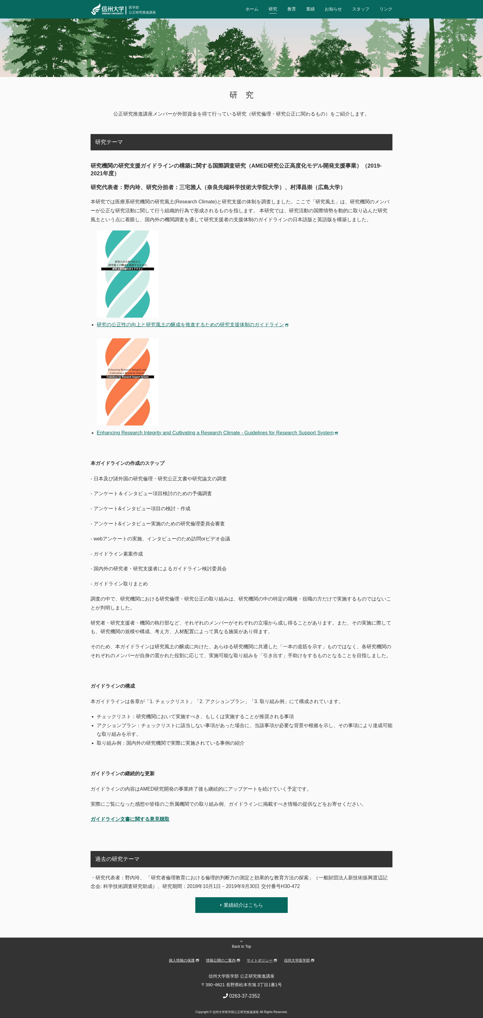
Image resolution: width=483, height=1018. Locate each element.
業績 (310, 8)
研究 (273, 8)
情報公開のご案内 (221, 960)
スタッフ (360, 8)
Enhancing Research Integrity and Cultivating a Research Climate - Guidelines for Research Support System (215, 432)
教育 (291, 8)
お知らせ (333, 8)
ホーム (252, 8)
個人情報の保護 (182, 960)
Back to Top (241, 946)
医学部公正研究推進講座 (142, 10)
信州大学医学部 (297, 960)
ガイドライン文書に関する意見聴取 (130, 819)
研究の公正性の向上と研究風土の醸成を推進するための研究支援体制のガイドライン (190, 324)
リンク (386, 8)
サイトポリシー (260, 960)
